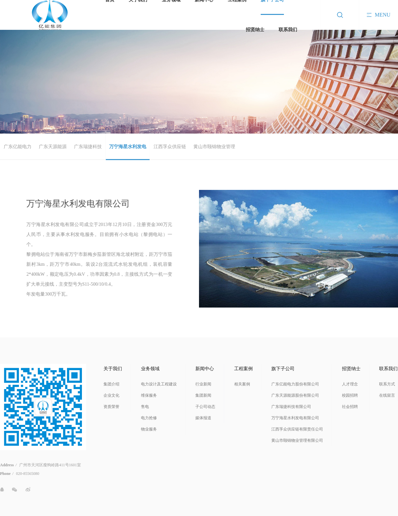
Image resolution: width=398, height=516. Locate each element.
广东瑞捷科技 (88, 146)
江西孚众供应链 (170, 146)
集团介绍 (111, 384)
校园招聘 (350, 395)
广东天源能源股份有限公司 (295, 395)
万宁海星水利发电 (127, 146)
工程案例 (243, 368)
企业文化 (111, 395)
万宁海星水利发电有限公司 (295, 418)
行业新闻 (203, 384)
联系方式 (387, 384)
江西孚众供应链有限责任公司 (297, 429)
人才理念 (350, 384)
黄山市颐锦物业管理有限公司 (297, 440)
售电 (145, 406)
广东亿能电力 (18, 146)
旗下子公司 (283, 368)
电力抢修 (149, 418)
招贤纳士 (255, 29)
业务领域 (150, 368)
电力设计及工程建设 (159, 384)
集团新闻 (203, 395)
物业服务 (149, 429)
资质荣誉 (111, 406)
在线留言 (387, 395)
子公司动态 (205, 406)
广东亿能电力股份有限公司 (295, 384)
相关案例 (242, 384)
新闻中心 (204, 368)
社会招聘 (350, 406)
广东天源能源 (53, 146)
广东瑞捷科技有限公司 (291, 406)
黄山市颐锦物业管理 (214, 146)
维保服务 (149, 395)
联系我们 (288, 29)
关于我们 (112, 368)
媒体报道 (203, 418)
